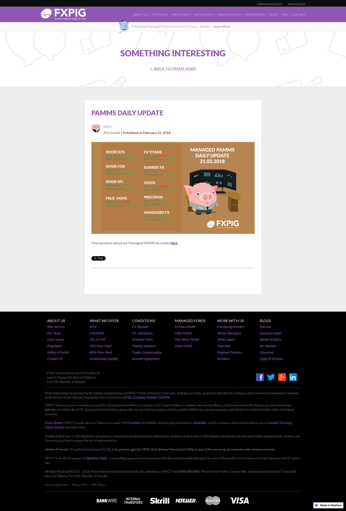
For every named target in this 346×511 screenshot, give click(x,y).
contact (298, 14)
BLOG (274, 14)
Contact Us (54, 359)
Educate (265, 327)
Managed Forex (229, 14)
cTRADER (97, 333)
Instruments (203, 14)
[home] (63, 15)
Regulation (54, 346)
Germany (285, 423)
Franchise (224, 346)
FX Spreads (140, 327)
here (174, 243)
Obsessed (267, 352)
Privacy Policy (80, 484)
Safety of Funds (58, 352)
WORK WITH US (230, 320)
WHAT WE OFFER (104, 320)
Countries (134, 423)
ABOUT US (56, 320)
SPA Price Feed (100, 346)
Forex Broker (54, 423)
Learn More (221, 26)
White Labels (226, 339)
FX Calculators (142, 333)
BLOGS (265, 320)
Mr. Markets (268, 346)
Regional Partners (229, 352)
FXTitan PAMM (185, 327)
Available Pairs (142, 339)
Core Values (55, 339)
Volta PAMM (183, 333)
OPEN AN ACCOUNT (269, 4)
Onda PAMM (183, 346)
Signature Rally (96, 458)
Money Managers (229, 333)
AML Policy (98, 484)
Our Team (54, 333)
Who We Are (56, 327)
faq (285, 14)
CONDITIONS (143, 320)
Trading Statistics (144, 346)
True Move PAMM (187, 339)
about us (141, 14)
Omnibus (223, 359)
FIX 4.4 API (97, 339)
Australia (200, 423)
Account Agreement (145, 359)
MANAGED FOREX (190, 320)
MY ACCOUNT (296, 4)
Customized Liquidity (104, 359)
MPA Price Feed (101, 352)
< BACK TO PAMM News (173, 68)
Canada (272, 423)
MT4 (93, 327)
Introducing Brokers (230, 327)
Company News (271, 333)
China (49, 427)
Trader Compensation (147, 352)
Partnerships (255, 14)
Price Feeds (181, 14)
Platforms (160, 14)
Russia (59, 427)
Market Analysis (270, 339)
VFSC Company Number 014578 (146, 397)
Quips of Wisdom (271, 359)
